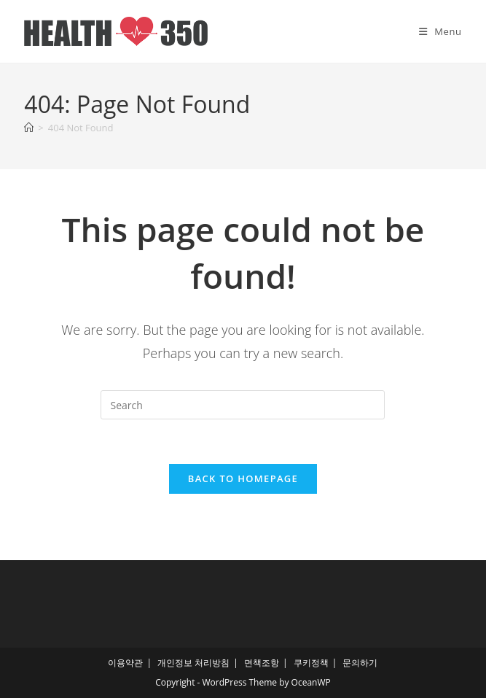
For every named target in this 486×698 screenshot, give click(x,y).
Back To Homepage (243, 478)
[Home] (29, 127)
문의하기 (359, 662)
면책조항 (261, 662)
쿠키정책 (311, 662)
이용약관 (125, 662)
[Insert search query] (243, 404)
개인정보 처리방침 (193, 662)
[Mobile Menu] (440, 31)
